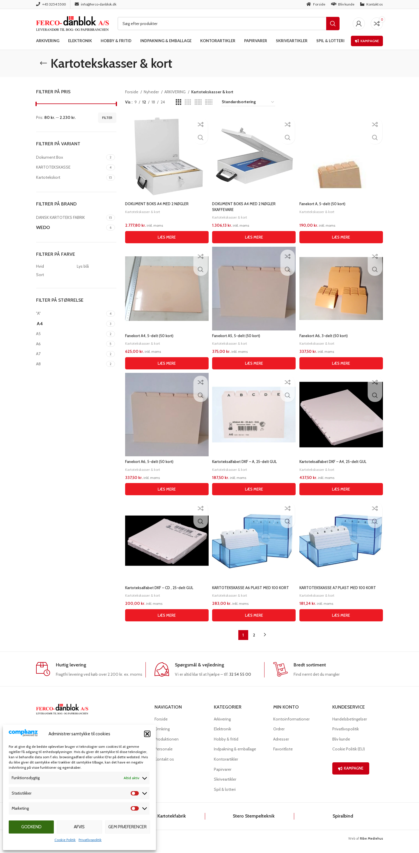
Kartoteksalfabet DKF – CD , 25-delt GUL (162, 588)
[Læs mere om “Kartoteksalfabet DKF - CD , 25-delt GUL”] (166, 622)
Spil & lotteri (225, 795)
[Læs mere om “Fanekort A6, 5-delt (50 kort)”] (166, 489)
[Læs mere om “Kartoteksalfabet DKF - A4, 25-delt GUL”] (342, 489)
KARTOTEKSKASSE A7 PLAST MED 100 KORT (342, 588)
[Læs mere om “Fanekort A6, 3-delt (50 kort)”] (342, 362)
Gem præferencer (127, 826)
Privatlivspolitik (90, 840)
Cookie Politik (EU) (348, 755)
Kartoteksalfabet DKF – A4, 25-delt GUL (337, 461)
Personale (164, 755)
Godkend (31, 826)
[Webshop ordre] (248, 102)
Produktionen (167, 745)
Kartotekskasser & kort (144, 210)
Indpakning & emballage (235, 755)
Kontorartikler (226, 765)
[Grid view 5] (198, 102)
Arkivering (222, 725)
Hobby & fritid (226, 745)
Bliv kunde (341, 745)
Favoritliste (283, 755)
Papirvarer (222, 775)
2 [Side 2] (254, 641)
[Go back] (43, 63)
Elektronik (222, 735)
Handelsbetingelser (349, 725)
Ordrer (279, 735)
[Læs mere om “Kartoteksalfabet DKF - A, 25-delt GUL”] (254, 489)
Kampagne (367, 41)
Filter (107, 117)
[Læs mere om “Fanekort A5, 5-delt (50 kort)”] (254, 362)
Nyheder (152, 91)
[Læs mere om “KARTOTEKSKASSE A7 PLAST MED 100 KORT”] (342, 622)
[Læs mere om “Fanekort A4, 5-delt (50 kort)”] (166, 362)
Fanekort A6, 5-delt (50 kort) (151, 461)
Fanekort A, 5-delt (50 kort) (325, 202)
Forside (132, 91)
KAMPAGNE (350, 774)
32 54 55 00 (240, 680)
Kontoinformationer (291, 725)
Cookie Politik (65, 840)
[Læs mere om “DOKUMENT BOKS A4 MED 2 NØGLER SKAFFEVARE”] (254, 236)
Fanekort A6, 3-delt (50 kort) (327, 334)
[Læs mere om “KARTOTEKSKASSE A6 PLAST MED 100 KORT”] (254, 622)
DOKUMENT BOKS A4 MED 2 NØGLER (160, 202)
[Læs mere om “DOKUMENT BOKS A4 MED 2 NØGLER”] (166, 236)
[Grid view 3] (178, 102)
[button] (147, 734)
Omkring (162, 735)
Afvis (79, 826)
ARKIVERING (175, 91)
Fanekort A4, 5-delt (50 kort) (151, 334)
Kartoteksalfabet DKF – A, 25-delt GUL (248, 461)
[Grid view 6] (208, 102)
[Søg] (229, 23)
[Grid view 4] (188, 102)
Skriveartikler (225, 785)
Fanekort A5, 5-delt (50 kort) (238, 334)
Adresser (281, 745)
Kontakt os (164, 765)
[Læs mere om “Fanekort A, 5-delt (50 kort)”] (342, 236)
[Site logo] (72, 23)
